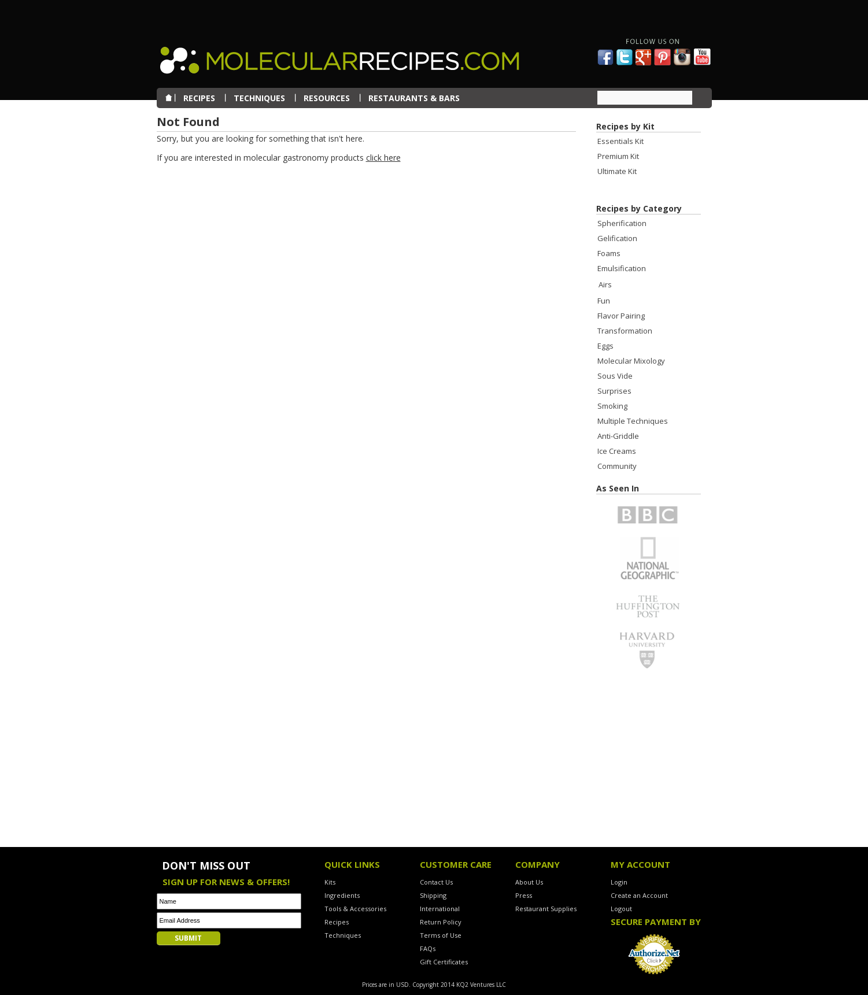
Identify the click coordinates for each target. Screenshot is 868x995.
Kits (329, 882)
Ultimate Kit (617, 171)
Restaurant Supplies (546, 908)
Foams (608, 253)
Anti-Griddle (618, 436)
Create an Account (639, 895)
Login (619, 882)
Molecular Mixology (631, 361)
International (440, 908)
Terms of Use (440, 935)
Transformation (624, 330)
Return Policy (440, 922)
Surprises (614, 391)
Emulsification (621, 268)
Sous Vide (615, 376)
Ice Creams (616, 451)
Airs (605, 284)
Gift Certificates (444, 961)
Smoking (612, 406)
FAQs (427, 948)
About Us (529, 882)
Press (523, 895)
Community (617, 466)
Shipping (433, 895)
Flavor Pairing (621, 315)
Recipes (336, 922)
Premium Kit (618, 156)
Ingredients (342, 895)
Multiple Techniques (632, 421)
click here (383, 157)
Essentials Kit (620, 141)
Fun (603, 300)
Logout (621, 908)
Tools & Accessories (355, 908)
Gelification (617, 238)
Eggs (605, 346)
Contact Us (436, 882)
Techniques (342, 935)
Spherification (622, 223)
